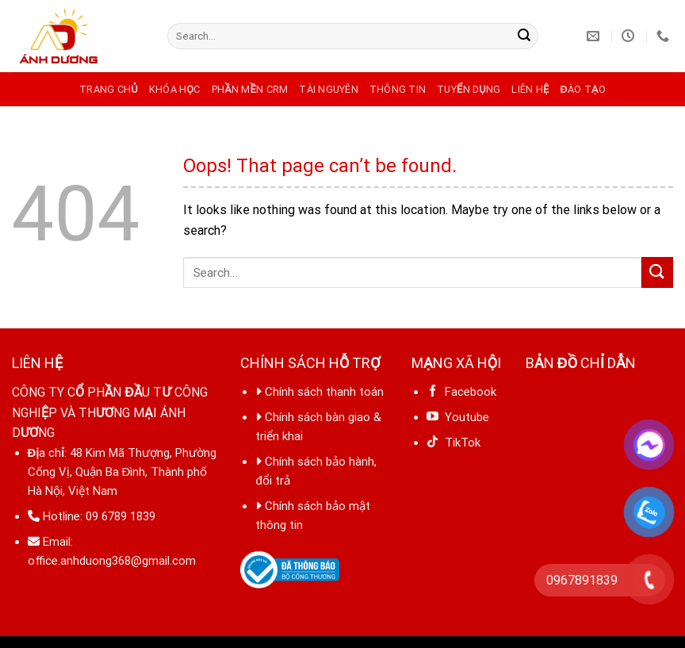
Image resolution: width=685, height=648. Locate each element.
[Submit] (524, 36)
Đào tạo (582, 89)
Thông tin (397, 89)
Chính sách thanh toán (324, 392)
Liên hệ (530, 89)
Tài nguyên (328, 89)
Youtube (458, 417)
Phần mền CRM (250, 89)
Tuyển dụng (468, 89)
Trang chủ (108, 89)
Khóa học (175, 89)
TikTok (459, 442)
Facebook (461, 392)
